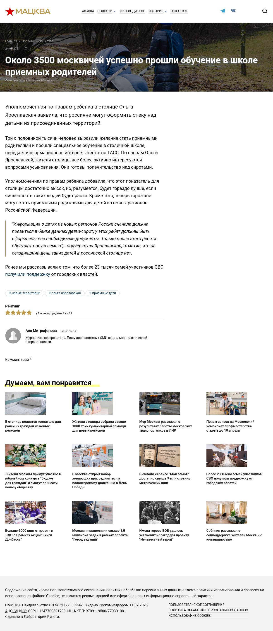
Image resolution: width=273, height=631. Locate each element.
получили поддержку (27, 274)
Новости (105, 11)
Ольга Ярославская (66, 293)
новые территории (26, 293)
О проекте (179, 11)
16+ (17, 605)
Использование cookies (189, 616)
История (155, 11)
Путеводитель (132, 11)
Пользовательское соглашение (196, 605)
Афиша (88, 11)
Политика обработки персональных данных (208, 610)
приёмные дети (104, 293)
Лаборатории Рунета (41, 616)
